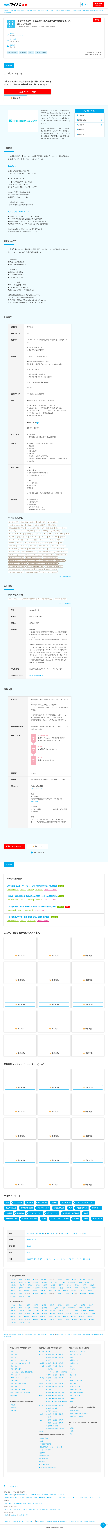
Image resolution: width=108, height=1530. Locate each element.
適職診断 (29, 1497)
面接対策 (42, 1497)
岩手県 (36, 1305)
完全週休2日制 (44, 1455)
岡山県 (29, 1240)
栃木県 (91, 1279)
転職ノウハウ (52, 1497)
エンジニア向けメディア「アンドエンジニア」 (87, 1497)
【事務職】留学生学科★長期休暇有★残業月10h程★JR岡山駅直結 (32, 896)
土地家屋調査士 (59, 1208)
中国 (41, 1405)
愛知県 (92, 1285)
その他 (71, 1401)
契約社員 (13, 1407)
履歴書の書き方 (9, 1494)
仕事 (36, 1497)
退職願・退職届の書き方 (12, 1497)
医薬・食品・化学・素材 (18, 1389)
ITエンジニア (14, 1381)
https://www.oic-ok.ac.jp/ (37, 675)
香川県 (13, 1293)
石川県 (30, 1285)
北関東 (42, 1363)
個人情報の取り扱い (18, 1521)
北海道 (13, 1279)
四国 (41, 1414)
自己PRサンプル (35, 1494)
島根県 (43, 1291)
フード (71, 1378)
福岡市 (22, 1296)
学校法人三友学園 (65, 10)
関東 (70, 1208)
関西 (41, 1395)
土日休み (72, 1428)
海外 (41, 1431)
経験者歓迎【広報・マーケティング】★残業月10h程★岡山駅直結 (32, 886)
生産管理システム (42, 1259)
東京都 (36, 1282)
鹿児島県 (83, 1293)
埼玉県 (21, 1282)
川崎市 (88, 1282)
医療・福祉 (14, 1366)
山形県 (60, 1279)
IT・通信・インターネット (77, 1351)
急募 (41, 1441)
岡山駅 (29, 1246)
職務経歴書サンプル (22, 1494)
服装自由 (42, 1461)
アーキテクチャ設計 (79, 1259)
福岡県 (36, 1293)
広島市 (82, 1291)
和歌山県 (85, 1288)
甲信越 (42, 1378)
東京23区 (72, 1282)
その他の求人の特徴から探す (48, 1467)
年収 (23, 1497)
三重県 (13, 1288)
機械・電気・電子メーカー (77, 1354)
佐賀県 (44, 1293)
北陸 (41, 1383)
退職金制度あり (44, 1458)
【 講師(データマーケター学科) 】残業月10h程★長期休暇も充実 (31, 907)
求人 (11, 1503)
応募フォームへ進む (27, 92)
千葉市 (63, 1282)
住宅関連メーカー (75, 1360)
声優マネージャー (52, 1213)
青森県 (28, 1279)
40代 (7, 1202)
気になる (16, 98)
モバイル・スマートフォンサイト (60, 1259)
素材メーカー (73, 1357)
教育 (28, 1252)
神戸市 (27, 1291)
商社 (71, 1366)
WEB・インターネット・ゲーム (20, 1378)
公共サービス (15, 1395)
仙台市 (75, 1279)
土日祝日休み (97, 1218)
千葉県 (28, 1282)
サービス (72, 1369)
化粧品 (86, 1213)
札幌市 (21, 1279)
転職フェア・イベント (65, 1497)
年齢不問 (30, 1202)
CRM (88, 1259)
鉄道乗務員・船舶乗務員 (71, 1213)
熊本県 (60, 1293)
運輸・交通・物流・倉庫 (77, 1392)
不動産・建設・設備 (75, 1389)
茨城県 (83, 1279)
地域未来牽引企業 (27, 1208)
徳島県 (90, 1291)
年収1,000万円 (42, 1202)
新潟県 (45, 1285)
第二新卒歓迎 (31, 1259)
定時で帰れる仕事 (12, 1218)
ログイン (87, 4)
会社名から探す (74, 1410)
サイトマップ (31, 1521)
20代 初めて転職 (81, 1208)
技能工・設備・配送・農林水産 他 (20, 1392)
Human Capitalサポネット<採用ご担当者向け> (83, 1521)
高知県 (28, 1319)
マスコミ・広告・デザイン (77, 1381)
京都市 (94, 1288)
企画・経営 (14, 1354)
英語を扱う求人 (23, 1515)
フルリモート (96, 1208)
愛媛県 (21, 1293)
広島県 (58, 1291)
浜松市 (28, 1288)
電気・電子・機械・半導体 (18, 1383)
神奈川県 (44, 1282)
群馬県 (13, 1282)
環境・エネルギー (75, 1395)
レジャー (72, 1372)
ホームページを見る (37, 788)
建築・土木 (14, 1386)
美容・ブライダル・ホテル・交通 (20, 1363)
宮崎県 (75, 1319)
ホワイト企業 (18, 1202)
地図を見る (35, 801)
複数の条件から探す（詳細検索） (79, 1413)
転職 (6, 1503)
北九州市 (13, 1296)
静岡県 (84, 1285)
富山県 (22, 1285)
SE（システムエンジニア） (84, 1202)
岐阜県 (77, 1285)
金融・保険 (73, 1383)
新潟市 (69, 1285)
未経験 (86, 1218)
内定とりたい (66, 1202)
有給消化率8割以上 (45, 1444)
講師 (57, 10)
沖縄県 (92, 1293)
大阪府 (61, 1288)
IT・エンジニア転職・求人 (12, 1509)
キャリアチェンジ (43, 1208)
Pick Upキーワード (21, 1503)
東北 (41, 1354)
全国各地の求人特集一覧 (77, 1416)
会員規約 (7, 1521)
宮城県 (44, 1279)
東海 (41, 1386)
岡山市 (34, 1240)
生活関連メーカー (75, 1363)
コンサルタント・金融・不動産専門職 (22, 1372)
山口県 (66, 1291)
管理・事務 (14, 1357)
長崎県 (52, 1319)
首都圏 (42, 1366)
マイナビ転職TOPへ (11, 1486)
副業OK (42, 1453)
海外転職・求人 (55, 1509)
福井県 (37, 1285)
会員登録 (98, 4)
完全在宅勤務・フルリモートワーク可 (51, 1447)
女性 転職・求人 (43, 1509)
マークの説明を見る (65, 577)
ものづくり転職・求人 (29, 1509)
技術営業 (9, 1213)
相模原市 (13, 1285)
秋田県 (52, 1305)
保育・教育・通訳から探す (17, 10)
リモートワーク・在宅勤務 (60, 1218)
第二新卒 (76, 1218)
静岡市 (21, 1288)
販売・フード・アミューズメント (20, 1360)
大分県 (67, 1293)
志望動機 (45, 1494)
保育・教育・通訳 (31, 10)
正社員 (44, 1218)
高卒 (71, 1434)
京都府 (53, 1288)
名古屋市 (36, 1288)
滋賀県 (45, 1288)
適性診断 (53, 1494)
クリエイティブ (15, 1375)
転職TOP (6, 10)
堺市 (20, 1291)
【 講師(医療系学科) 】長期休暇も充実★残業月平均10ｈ (28, 917)
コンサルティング (75, 1386)
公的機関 (72, 1398)
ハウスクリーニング (35, 1213)
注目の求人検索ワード (29, 1218)
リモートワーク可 (45, 1450)
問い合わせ (40, 1521)
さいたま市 (54, 1282)
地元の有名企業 (11, 1208)
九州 (41, 1420)
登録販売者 (20, 1213)
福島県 (67, 1279)
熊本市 (30, 1296)
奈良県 (77, 1288)
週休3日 (54, 1202)
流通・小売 (73, 1375)
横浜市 (80, 1282)
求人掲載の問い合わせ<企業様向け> (57, 1521)
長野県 (61, 1285)
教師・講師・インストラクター (46, 10)
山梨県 (53, 1285)
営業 (12, 1351)
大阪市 (13, 1291)
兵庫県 (69, 1288)
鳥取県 (35, 1291)
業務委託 (13, 1410)
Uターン (61, 1494)
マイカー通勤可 (44, 1464)
